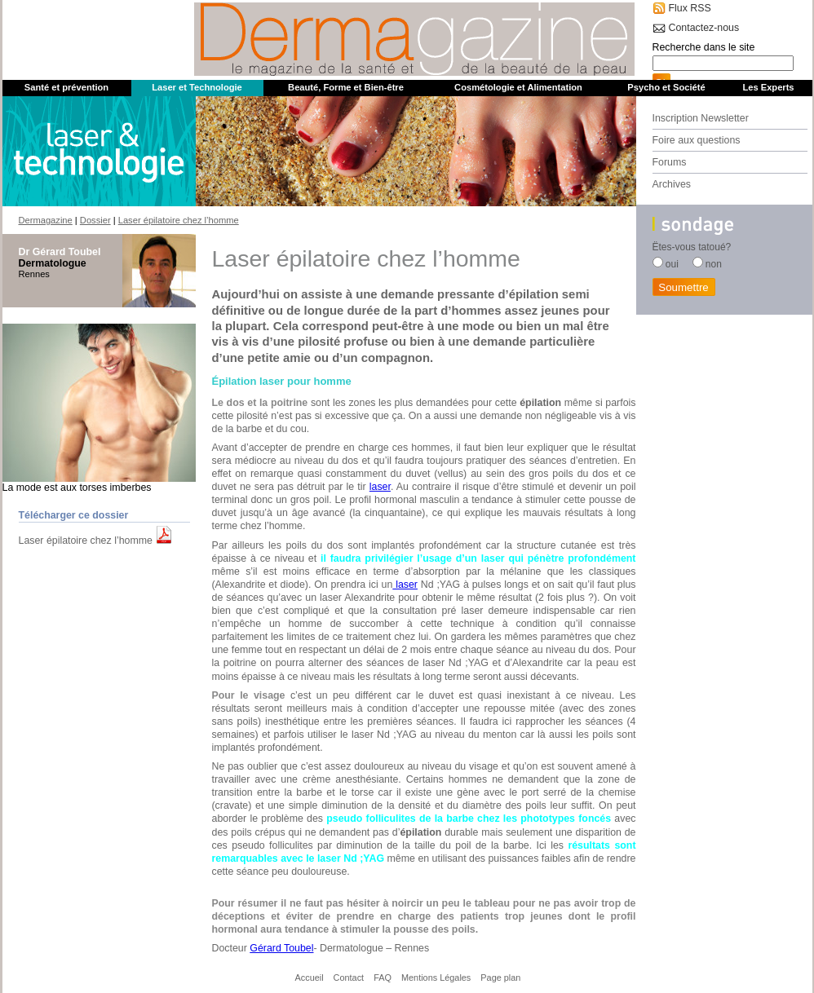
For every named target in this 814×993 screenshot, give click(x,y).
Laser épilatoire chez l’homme (86, 540)
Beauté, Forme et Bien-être (346, 87)
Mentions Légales (436, 977)
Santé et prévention (66, 87)
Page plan (500, 977)
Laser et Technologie (197, 87)
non (714, 264)
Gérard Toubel (281, 948)
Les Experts (768, 87)
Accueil (309, 977)
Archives (672, 184)
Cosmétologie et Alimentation (518, 87)
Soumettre (683, 287)
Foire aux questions (697, 140)
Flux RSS (690, 8)
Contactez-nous (704, 27)
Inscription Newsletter (701, 118)
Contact (349, 977)
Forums (670, 162)
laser (380, 486)
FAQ (383, 977)
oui (672, 264)
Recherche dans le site (704, 47)
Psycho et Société (666, 87)
